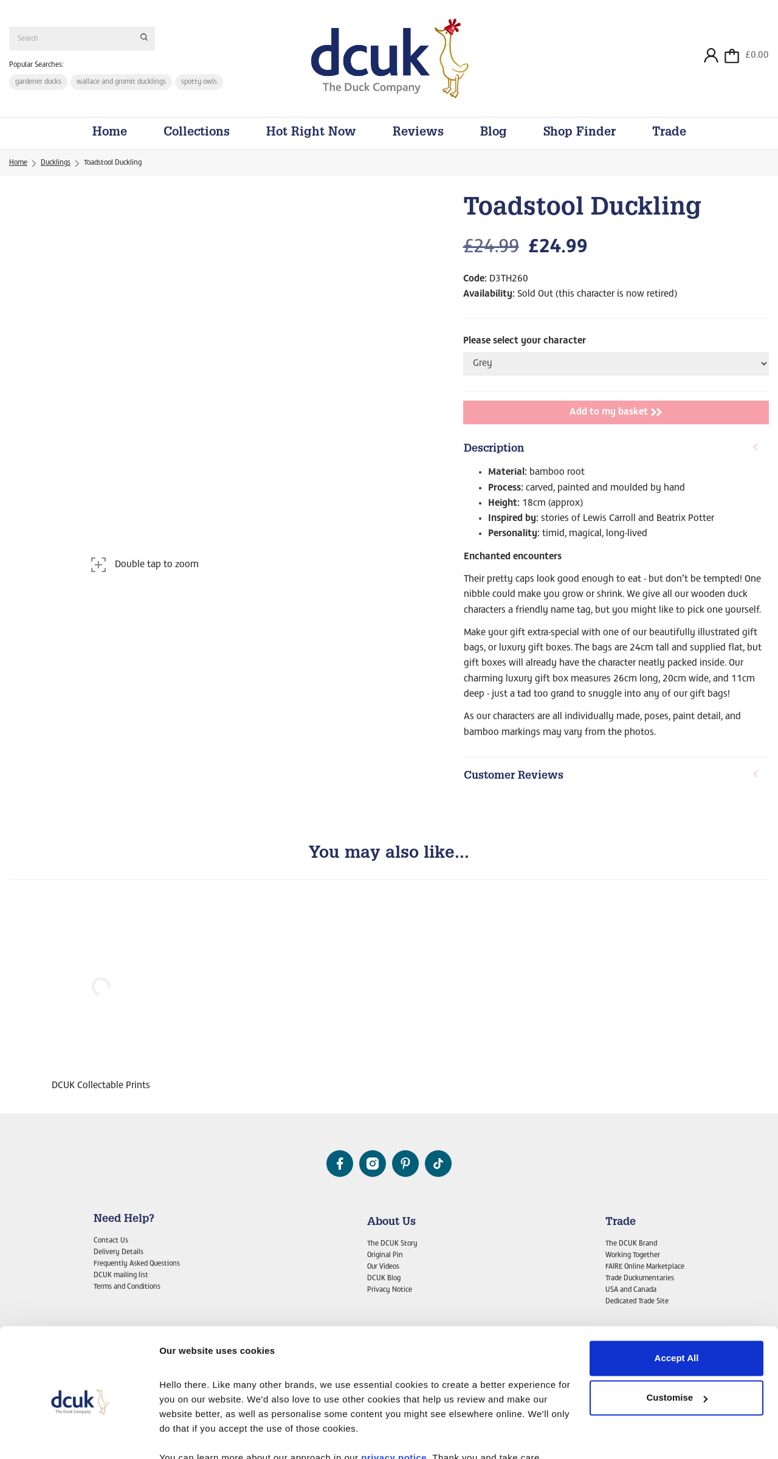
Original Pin (385, 1255)
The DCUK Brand (631, 1243)
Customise (676, 1341)
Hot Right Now (311, 135)
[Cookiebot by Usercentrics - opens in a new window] (79, 1435)
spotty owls (199, 82)
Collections (197, 135)
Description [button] (611, 451)
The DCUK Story (392, 1243)
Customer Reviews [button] (611, 778)
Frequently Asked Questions (137, 1264)
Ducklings (56, 164)
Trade (669, 135)
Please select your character (524, 342)
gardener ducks (38, 82)
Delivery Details (118, 1252)
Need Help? (124, 1219)
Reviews (418, 135)
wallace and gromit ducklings (121, 82)
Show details (187, 1435)
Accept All (677, 1302)
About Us (391, 1222)
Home (109, 135)
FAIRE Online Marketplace (644, 1267)
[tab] (616, 451)
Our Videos (383, 1267)
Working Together (632, 1255)
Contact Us (111, 1240)
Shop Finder (579, 135)
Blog (493, 135)
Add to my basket (616, 414)
